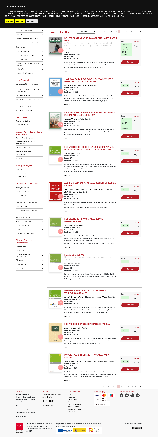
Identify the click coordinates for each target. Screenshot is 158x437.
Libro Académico (23, 80)
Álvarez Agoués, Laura (72, 154)
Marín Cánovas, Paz (71, 192)
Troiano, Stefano (70, 361)
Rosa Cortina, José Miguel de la (75, 328)
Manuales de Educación (24, 103)
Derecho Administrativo (24, 30)
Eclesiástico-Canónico (23, 218)
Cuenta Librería (72, 399)
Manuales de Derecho (23, 95)
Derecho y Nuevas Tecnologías (26, 210)
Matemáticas (20, 155)
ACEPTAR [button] (9, 21)
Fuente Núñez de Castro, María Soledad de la (80, 85)
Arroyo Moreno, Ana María (73, 225)
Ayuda (70, 394)
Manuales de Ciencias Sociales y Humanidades (27, 90)
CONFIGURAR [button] (31, 21)
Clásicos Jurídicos (22, 192)
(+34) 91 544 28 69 (48, 401)
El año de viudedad (74, 255)
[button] (42, 30)
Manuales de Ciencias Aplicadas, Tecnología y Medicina (27, 85)
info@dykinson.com (48, 405)
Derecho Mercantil (22, 51)
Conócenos (71, 397)
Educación (19, 260)
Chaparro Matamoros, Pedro (74, 119)
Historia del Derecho (23, 225)
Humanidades (21, 264)
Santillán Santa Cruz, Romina (74, 297)
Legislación (20, 69)
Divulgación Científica (23, 147)
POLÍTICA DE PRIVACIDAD (51, 16)
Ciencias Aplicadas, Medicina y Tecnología (29, 133)
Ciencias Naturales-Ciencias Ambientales (25, 143)
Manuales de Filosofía (23, 107)
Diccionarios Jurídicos (23, 214)
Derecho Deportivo (22, 199)
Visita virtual (71, 411)
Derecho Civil (20, 35)
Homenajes (20, 229)
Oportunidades (21, 176)
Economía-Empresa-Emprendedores (23, 255)
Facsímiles (19, 169)
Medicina (19, 158)
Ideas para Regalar (24, 165)
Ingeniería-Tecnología (23, 151)
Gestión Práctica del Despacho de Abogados (28, 64)
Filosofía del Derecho (23, 221)
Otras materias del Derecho (28, 183)
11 (135, 31)
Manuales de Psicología (24, 110)
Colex (66, 52)
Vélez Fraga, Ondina (96, 190)
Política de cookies (73, 407)
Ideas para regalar (22, 173)
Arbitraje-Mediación (23, 188)
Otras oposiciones (22, 125)
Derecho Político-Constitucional (27, 203)
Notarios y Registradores (24, 73)
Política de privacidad (74, 404)
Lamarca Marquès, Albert (73, 264)
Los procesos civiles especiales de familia (87, 324)
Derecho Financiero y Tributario (27, 39)
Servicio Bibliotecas (74, 402)
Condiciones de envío (74, 409)
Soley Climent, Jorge (71, 190)
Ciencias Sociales (22, 247)
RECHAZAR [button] (20, 21)
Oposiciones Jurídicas (23, 121)
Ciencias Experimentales (24, 138)
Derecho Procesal (22, 59)
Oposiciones (21, 117)
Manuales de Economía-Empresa (27, 99)
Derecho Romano (22, 207)
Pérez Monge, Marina (99, 297)
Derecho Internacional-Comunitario (28, 43)
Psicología (19, 268)
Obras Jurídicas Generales (25, 233)
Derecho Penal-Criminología (25, 55)
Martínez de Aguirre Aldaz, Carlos (95, 361)
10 (132, 31)
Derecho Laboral (21, 47)
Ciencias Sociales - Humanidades (24, 241)
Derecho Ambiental (22, 195)
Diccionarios (20, 251)
